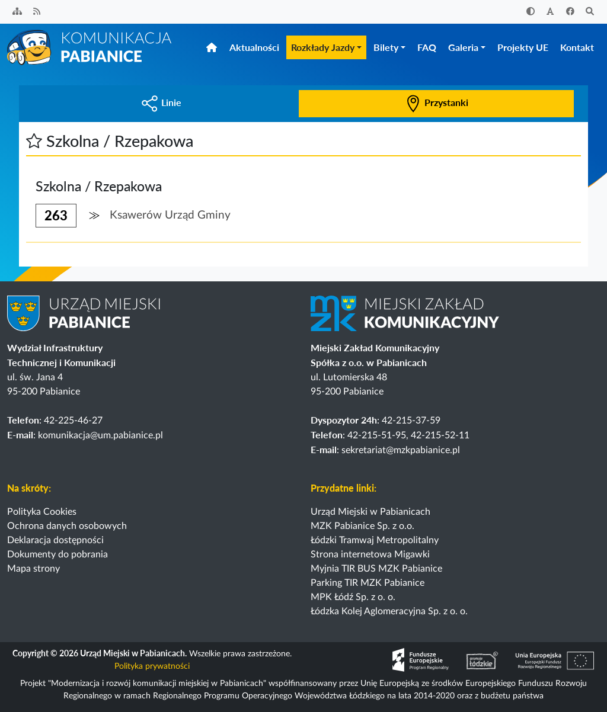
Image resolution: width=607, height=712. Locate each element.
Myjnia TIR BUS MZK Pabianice (376, 568)
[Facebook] (570, 12)
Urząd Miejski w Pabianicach (370, 512)
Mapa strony (33, 568)
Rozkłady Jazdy (322, 47)
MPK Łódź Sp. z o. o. (353, 597)
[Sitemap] (17, 12)
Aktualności (254, 47)
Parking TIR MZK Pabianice (367, 583)
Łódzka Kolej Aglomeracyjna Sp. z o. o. (389, 611)
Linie (161, 102)
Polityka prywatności (152, 666)
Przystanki (436, 102)
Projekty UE (522, 47)
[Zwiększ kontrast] (530, 12)
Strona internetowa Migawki (370, 554)
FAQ (426, 47)
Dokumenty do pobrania (57, 554)
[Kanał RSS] (37, 12)
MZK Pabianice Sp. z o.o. (362, 526)
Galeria (463, 47)
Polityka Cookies (41, 512)
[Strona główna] (90, 47)
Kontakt (577, 47)
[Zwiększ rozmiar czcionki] (551, 12)
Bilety (385, 47)
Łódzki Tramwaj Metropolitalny (375, 540)
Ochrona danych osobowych (67, 526)
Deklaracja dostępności (55, 540)
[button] (34, 140)
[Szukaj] (590, 12)
